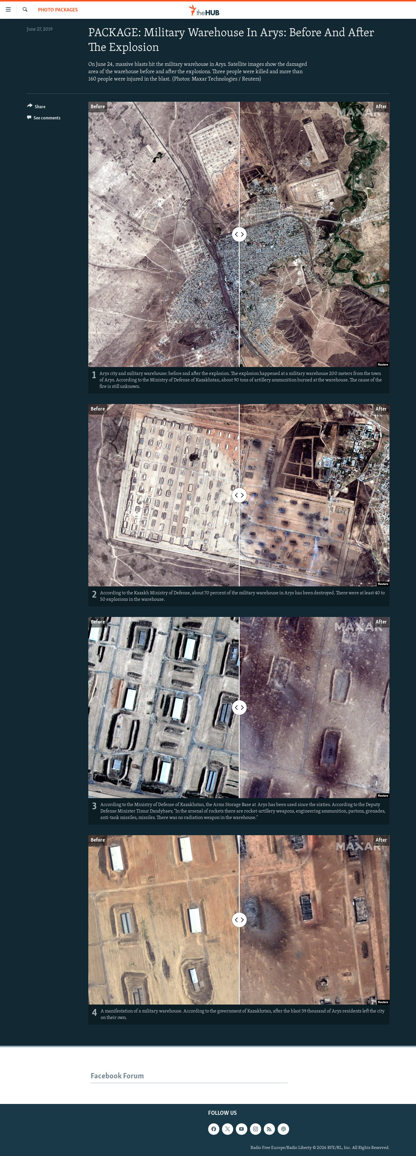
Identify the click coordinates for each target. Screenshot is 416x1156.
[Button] (36, 108)
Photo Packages (58, 10)
